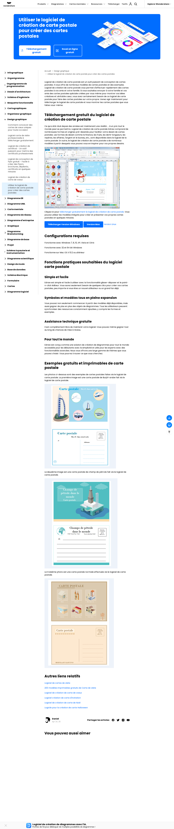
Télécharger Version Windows (64, 224)
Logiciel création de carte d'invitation (63, 697)
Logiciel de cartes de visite (57, 683)
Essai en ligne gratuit (67, 50)
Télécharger (114, 4)
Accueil (48, 71)
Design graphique (61, 71)
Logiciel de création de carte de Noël (62, 702)
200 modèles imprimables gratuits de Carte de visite (70, 687)
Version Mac (93, 224)
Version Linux (110, 224)
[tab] (20, 72)
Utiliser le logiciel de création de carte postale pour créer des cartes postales (20, 189)
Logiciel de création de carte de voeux (19, 178)
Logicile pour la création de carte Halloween (66, 707)
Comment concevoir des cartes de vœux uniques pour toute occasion (20, 127)
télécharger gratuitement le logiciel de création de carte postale (92, 211)
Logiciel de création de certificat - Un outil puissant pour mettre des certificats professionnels (20, 150)
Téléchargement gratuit (34, 50)
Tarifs (124, 4)
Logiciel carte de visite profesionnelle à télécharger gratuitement (21, 138)
